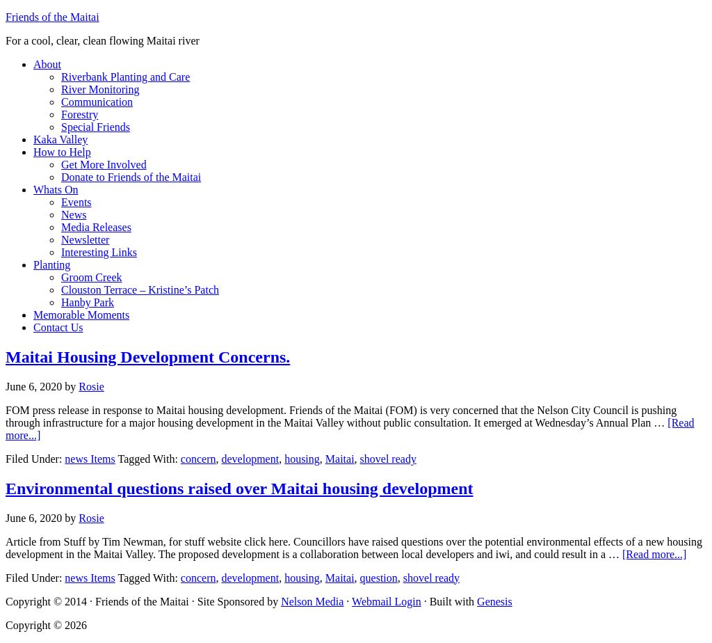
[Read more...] (654, 554)
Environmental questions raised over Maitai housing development (240, 488)
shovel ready (388, 459)
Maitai (340, 459)
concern (198, 459)
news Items (90, 459)
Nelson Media (312, 602)
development (251, 459)
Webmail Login (386, 602)
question (379, 578)
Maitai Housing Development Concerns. (148, 357)
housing (302, 459)
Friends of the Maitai (52, 17)
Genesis (494, 602)
